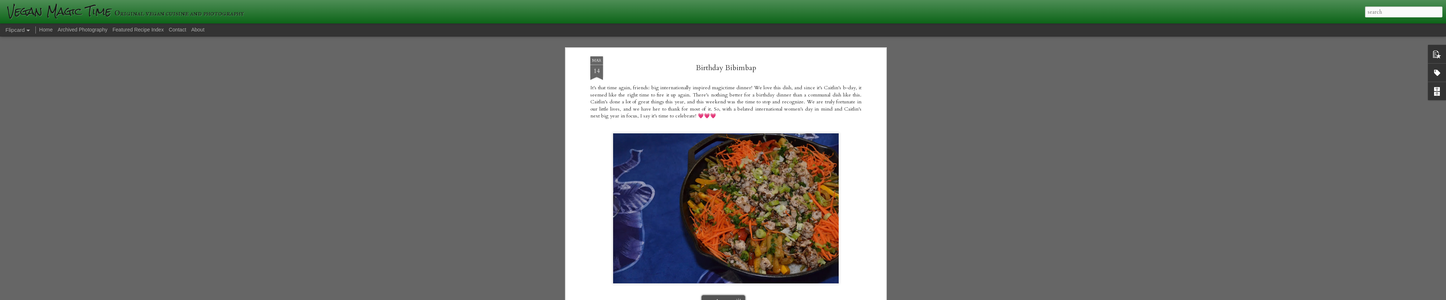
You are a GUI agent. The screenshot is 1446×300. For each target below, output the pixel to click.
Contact (177, 30)
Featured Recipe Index (138, 30)
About (198, 30)
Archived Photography (83, 30)
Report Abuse (848, 295)
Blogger (828, 295)
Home (45, 30)
